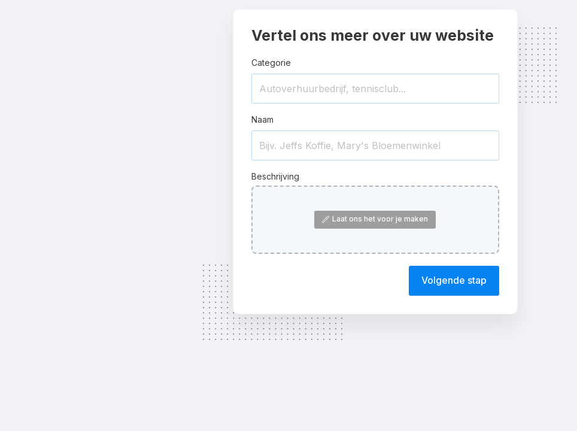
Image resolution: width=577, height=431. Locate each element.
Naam (262, 119)
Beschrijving (275, 176)
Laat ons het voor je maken (375, 218)
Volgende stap (454, 280)
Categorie (271, 62)
